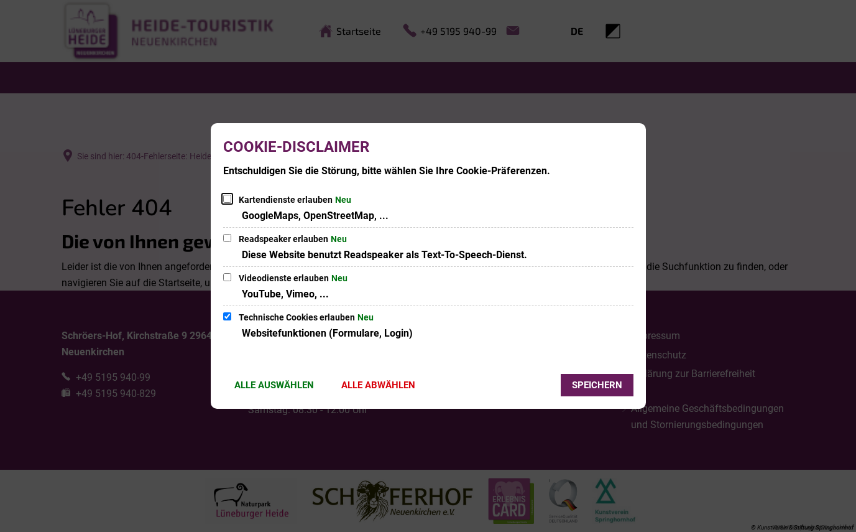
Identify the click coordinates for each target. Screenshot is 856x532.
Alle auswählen (274, 385)
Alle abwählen (378, 385)
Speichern (597, 385)
